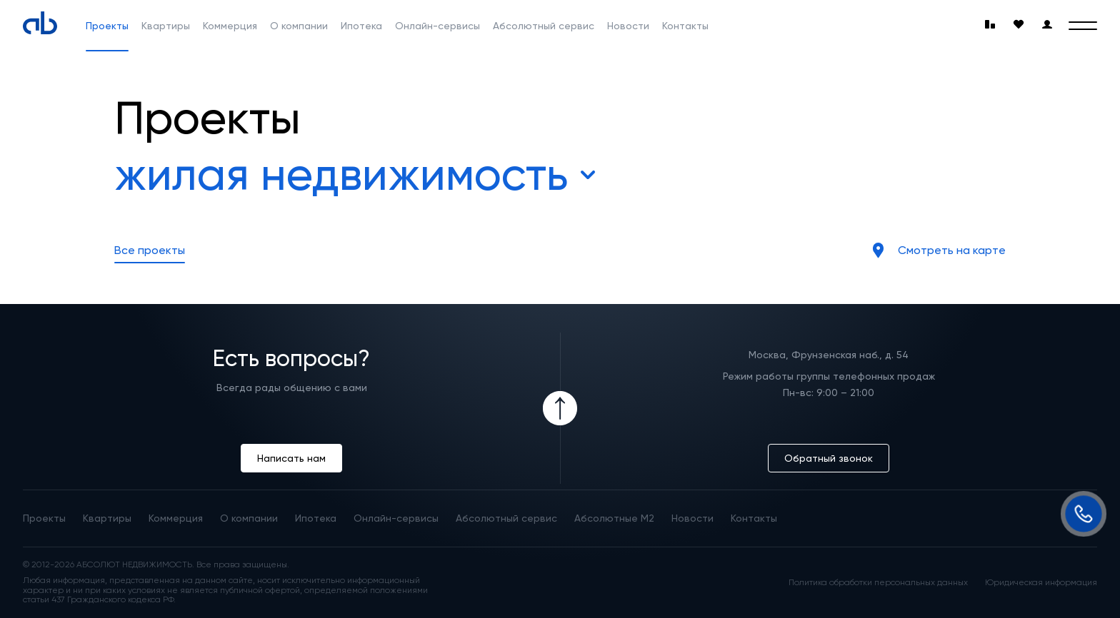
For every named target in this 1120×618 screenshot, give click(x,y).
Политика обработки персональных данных (878, 582)
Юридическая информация (1041, 582)
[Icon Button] (560, 408)
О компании (299, 25)
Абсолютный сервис (543, 25)
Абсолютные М (614, 518)
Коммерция (230, 25)
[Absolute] (40, 23)
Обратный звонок (828, 458)
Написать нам (291, 458)
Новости (628, 25)
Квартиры (165, 25)
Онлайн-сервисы (437, 25)
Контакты (685, 25)
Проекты (107, 25)
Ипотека (361, 25)
